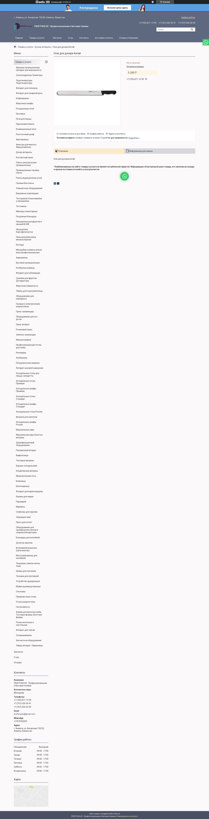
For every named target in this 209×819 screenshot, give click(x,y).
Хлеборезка (21, 358)
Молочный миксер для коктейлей (26, 556)
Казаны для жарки (24, 496)
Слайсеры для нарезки (26, 512)
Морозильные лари (25, 430)
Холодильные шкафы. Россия (26, 423)
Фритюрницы (22, 139)
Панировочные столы (26, 597)
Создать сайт (56, 2)
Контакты (84, 38)
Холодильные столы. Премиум (26, 382)
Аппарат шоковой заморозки (29, 368)
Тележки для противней (27, 576)
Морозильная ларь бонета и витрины (29, 436)
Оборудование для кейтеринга (25, 297)
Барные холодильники (26, 466)
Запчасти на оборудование (29, 640)
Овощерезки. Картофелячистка (24, 230)
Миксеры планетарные (27, 211)
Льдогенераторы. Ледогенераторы (24, 81)
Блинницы (21, 481)
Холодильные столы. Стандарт (26, 397)
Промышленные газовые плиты (27, 171)
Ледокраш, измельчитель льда (28, 564)
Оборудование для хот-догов (27, 318)
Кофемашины (22, 98)
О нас (70, 38)
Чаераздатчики (23, 517)
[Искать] (192, 29)
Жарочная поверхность (27, 286)
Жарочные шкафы (24, 103)
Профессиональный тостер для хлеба (28, 346)
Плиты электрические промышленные (26, 163)
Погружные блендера (26, 216)
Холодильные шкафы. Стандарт (26, 405)
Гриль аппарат (23, 324)
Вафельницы (22, 455)
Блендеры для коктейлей (28, 537)
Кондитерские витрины (27, 471)
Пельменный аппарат (26, 450)
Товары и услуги (36, 38)
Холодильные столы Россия (29, 412)
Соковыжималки (24, 635)
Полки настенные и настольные (25, 623)
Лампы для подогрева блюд (29, 291)
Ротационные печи (25, 109)
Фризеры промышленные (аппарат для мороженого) (28, 68)
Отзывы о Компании (128, 38)
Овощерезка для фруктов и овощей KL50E (29, 222)
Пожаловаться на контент (127, 816)
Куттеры (20, 245)
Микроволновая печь (26, 476)
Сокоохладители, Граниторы (29, 75)
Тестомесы (21, 206)
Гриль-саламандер (25, 311)
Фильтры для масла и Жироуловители (26, 145)
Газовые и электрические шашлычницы (28, 305)
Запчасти (57, 38)
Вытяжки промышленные (28, 263)
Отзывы (18, 662)
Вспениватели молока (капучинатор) (26, 549)
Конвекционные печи (26, 129)
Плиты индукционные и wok (29, 178)
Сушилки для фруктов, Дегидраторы (26, 279)
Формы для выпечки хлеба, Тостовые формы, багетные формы (29, 614)
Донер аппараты (43, 47)
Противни (20, 114)
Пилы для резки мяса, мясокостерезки (26, 238)
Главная (19, 38)
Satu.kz (117, 814)
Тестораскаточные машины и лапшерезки (29, 199)
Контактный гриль (24, 157)
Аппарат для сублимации (28, 273)
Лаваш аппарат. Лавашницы (29, 645)
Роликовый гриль (24, 329)
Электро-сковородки (26, 335)
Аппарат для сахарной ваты (29, 93)
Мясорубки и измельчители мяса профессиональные (29, 251)
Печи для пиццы (23, 119)
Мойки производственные (28, 586)
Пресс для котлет (24, 522)
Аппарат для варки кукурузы (29, 491)
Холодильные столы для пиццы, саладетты (27, 374)
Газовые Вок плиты (25, 183)
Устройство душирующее (28, 581)
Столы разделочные (25, 602)
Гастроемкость (23, 607)
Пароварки (21, 502)
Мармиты (20, 507)
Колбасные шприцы (25, 268)
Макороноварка (23, 340)
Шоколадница (22, 486)
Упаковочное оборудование (29, 188)
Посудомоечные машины (28, 363)
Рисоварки (21, 353)
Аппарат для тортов (25, 630)
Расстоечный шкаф (25, 134)
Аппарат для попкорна (26, 88)
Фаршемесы (21, 257)
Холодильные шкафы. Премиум (26, 389)
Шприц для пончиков (26, 571)
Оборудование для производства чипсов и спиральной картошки (27, 530)
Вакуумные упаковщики (27, 193)
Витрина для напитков (26, 417)
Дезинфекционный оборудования (25, 443)
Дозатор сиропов (24, 543)
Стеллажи (20, 591)
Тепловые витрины (25, 460)
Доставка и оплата (104, 38)
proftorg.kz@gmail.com (24, 714)
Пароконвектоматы (25, 124)
